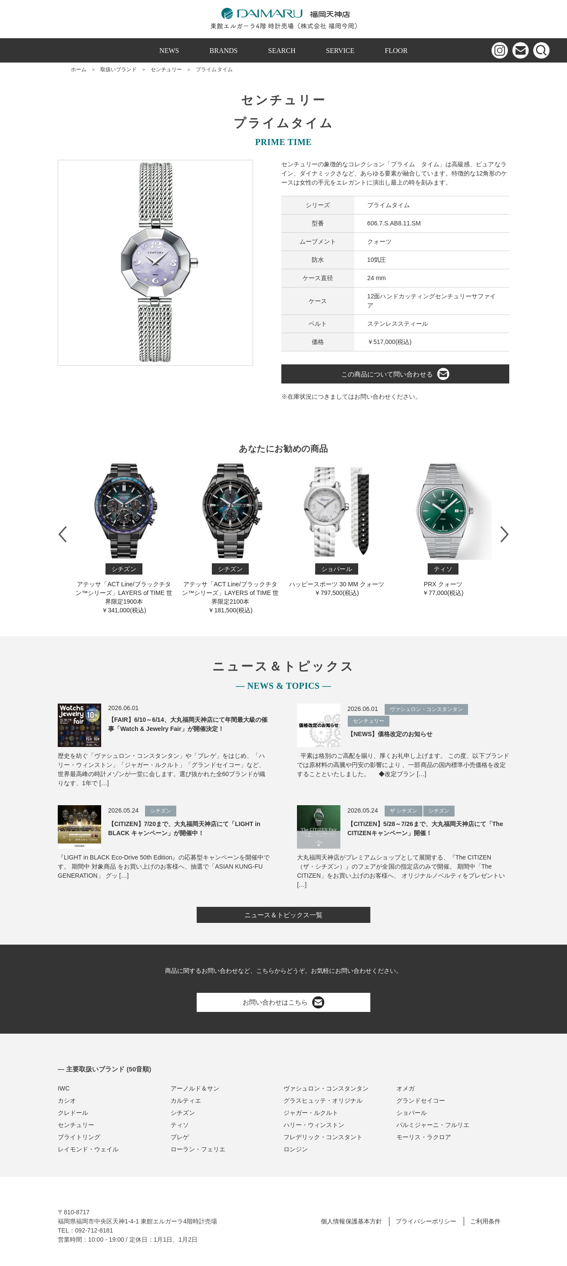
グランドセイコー (420, 1100)
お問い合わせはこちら (283, 1002)
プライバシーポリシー (426, 1221)
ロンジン (296, 1149)
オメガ (405, 1088)
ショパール (411, 1112)
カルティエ (186, 1100)
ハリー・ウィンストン (314, 1124)
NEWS (169, 50)
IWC (63, 1088)
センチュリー (166, 69)
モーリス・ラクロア (423, 1137)
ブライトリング (79, 1137)
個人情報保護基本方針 (351, 1221)
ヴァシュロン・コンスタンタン (326, 1088)
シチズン (183, 1112)
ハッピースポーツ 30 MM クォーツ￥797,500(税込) (337, 529)
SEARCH (282, 50)
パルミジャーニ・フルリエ (432, 1124)
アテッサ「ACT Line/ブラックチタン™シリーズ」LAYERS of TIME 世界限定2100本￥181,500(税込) (230, 538)
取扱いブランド (118, 69)
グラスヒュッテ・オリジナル (323, 1100)
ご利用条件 (485, 1221)
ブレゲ (180, 1137)
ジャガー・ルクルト (311, 1112)
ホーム (78, 69)
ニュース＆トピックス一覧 (283, 915)
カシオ (67, 1100)
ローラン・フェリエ (198, 1149)
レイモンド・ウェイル (88, 1149)
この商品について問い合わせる (395, 374)
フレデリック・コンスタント (323, 1137)
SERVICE (340, 50)
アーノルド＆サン (195, 1088)
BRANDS (224, 50)
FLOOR (396, 50)
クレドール (73, 1112)
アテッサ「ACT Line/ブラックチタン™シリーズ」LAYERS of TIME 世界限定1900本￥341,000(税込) (124, 538)
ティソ (180, 1124)
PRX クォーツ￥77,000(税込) (443, 529)
